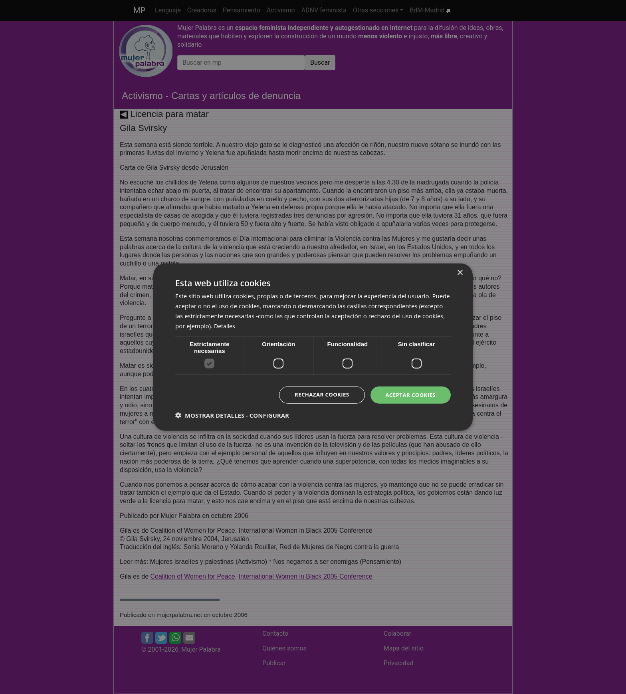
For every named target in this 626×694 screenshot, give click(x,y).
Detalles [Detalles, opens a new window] (225, 325)
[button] (232, 415)
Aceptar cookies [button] (409, 395)
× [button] (460, 272)
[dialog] (313, 347)
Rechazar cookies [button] (317, 395)
